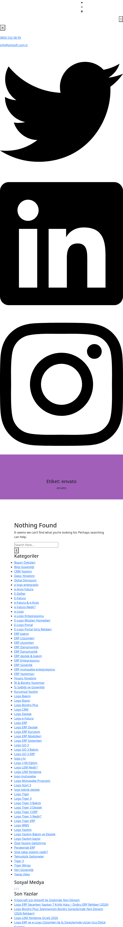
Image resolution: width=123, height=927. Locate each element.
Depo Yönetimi (24, 576)
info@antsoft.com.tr (14, 45)
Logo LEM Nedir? (26, 767)
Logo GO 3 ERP (24, 754)
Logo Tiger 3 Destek (28, 807)
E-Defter (20, 594)
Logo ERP (20, 723)
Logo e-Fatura (24, 718)
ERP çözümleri (24, 643)
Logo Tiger (21, 794)
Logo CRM (21, 709)
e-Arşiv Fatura (23, 589)
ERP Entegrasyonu (27, 660)
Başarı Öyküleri (24, 562)
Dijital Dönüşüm (25, 580)
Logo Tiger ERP (24, 821)
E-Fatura (20, 598)
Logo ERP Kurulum (27, 732)
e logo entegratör (26, 585)
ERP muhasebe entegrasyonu (34, 669)
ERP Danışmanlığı (26, 647)
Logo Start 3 (22, 785)
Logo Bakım (22, 696)
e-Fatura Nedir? (25, 607)
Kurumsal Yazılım (26, 692)
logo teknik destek (27, 790)
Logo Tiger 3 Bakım (27, 803)
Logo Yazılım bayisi (27, 839)
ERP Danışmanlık (26, 652)
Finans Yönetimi (25, 678)
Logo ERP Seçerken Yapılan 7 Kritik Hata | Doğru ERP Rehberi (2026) (61, 905)
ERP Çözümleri (24, 638)
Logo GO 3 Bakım (26, 750)
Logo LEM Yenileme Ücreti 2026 (36, 918)
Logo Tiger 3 (23, 799)
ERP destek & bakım (28, 656)
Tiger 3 (19, 861)
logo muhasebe (25, 776)
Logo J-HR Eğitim (25, 763)
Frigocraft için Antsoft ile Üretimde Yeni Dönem (47, 900)
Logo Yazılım (23, 830)
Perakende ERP (24, 848)
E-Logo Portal (23, 625)
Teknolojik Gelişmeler (29, 856)
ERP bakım (21, 634)
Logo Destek (23, 714)
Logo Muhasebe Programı (32, 781)
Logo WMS (21, 825)
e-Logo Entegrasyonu (29, 616)
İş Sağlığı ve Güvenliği (29, 687)
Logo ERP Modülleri (27, 736)
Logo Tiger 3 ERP (26, 812)
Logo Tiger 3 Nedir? (27, 816)
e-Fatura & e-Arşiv (26, 603)
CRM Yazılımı (23, 571)
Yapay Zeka (22, 874)
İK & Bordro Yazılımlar (29, 683)
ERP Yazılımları (24, 674)
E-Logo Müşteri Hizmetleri (32, 620)
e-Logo (19, 611)
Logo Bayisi (22, 701)
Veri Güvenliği (24, 870)
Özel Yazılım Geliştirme (30, 843)
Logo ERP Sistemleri (28, 741)
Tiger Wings (22, 865)
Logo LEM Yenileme (27, 772)
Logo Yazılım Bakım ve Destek (34, 834)
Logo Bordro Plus (26, 705)
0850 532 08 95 (10, 38)
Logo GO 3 (21, 745)
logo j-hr (20, 758)
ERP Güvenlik (23, 665)
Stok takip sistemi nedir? (31, 852)
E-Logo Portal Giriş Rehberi (33, 629)
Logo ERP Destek (26, 727)
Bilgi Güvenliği (24, 567)
